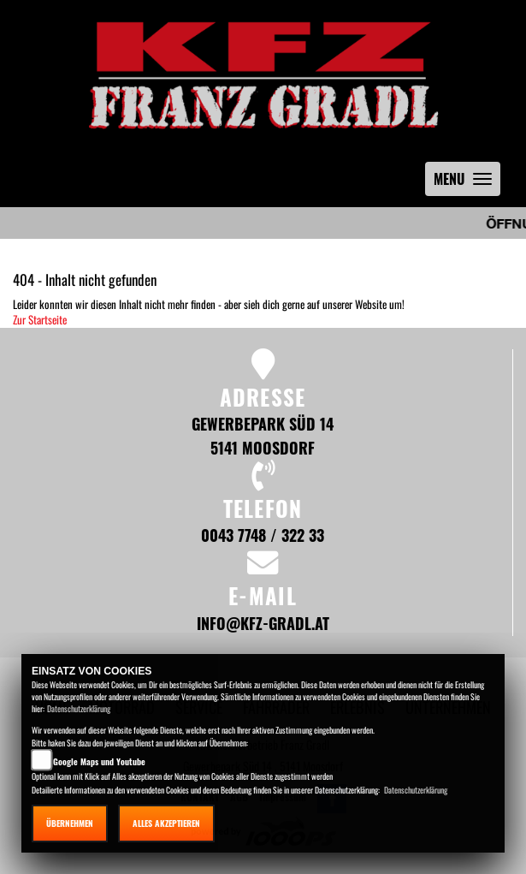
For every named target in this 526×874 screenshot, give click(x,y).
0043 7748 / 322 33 (262, 534)
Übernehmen (69, 823)
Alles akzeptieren (166, 823)
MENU (467, 183)
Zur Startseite (40, 319)
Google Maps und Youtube (99, 761)
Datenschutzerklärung (78, 708)
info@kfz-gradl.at (263, 622)
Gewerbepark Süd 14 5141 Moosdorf (263, 435)
